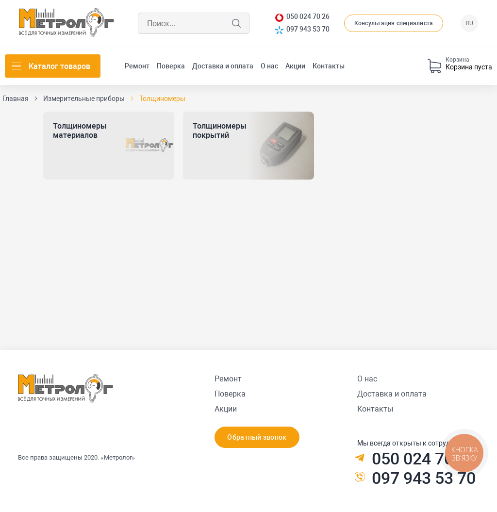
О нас (269, 66)
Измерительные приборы (84, 98)
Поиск (236, 23)
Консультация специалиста (393, 23)
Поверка (171, 66)
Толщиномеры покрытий (220, 130)
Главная (15, 98)
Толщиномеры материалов (80, 130)
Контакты (329, 66)
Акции (295, 66)
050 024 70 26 (308, 17)
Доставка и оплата (222, 66)
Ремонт (137, 66)
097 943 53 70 (308, 29)
